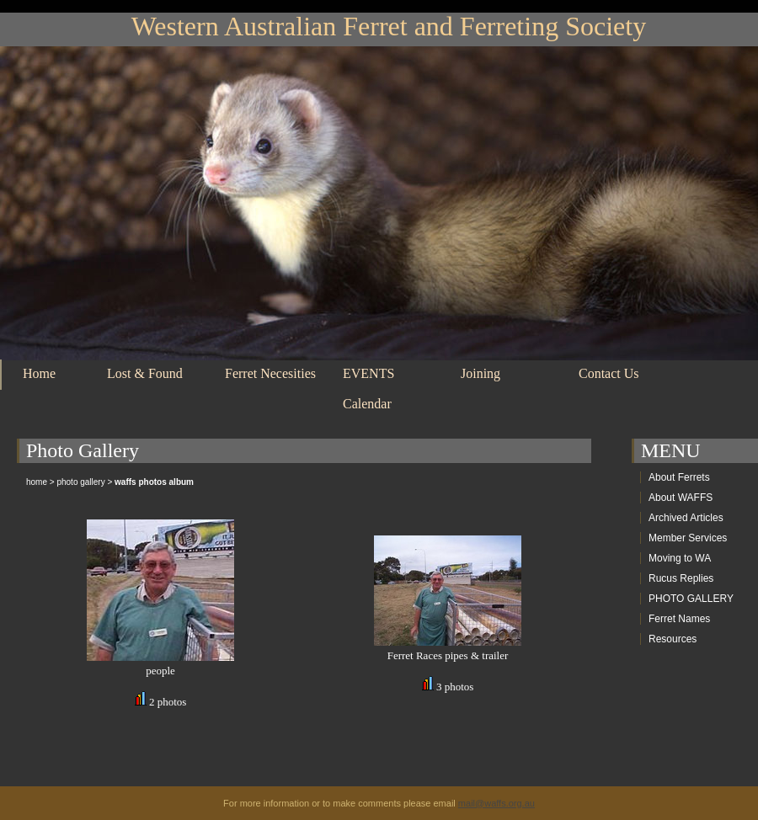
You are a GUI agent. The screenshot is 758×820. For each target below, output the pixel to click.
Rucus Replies (681, 578)
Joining (480, 373)
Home (39, 373)
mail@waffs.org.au (496, 803)
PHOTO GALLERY (691, 598)
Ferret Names (679, 619)
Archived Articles (686, 518)
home (36, 482)
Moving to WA (680, 558)
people (160, 670)
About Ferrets (679, 477)
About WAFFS (681, 497)
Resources (673, 639)
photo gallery (80, 482)
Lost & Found (145, 373)
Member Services (688, 538)
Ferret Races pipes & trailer (448, 655)
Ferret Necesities (270, 373)
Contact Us (609, 373)
